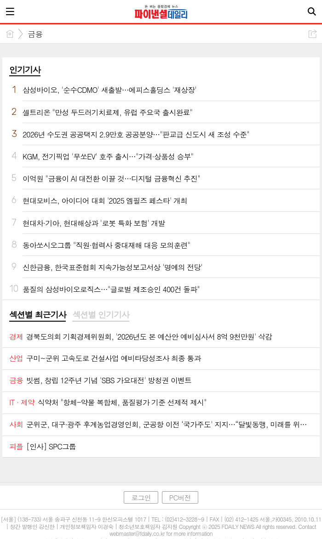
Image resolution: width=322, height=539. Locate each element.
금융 (35, 34)
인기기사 (24, 69)
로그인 (140, 497)
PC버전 (180, 497)
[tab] (37, 315)
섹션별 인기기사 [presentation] (100, 314)
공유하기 (312, 33)
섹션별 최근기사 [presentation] (37, 314)
